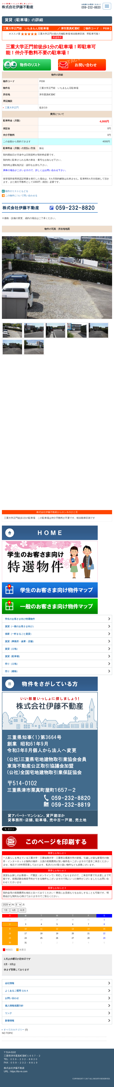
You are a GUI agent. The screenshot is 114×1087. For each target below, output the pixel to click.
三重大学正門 (12, 107)
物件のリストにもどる (16, 191)
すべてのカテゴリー (14, 1029)
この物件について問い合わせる (21, 195)
